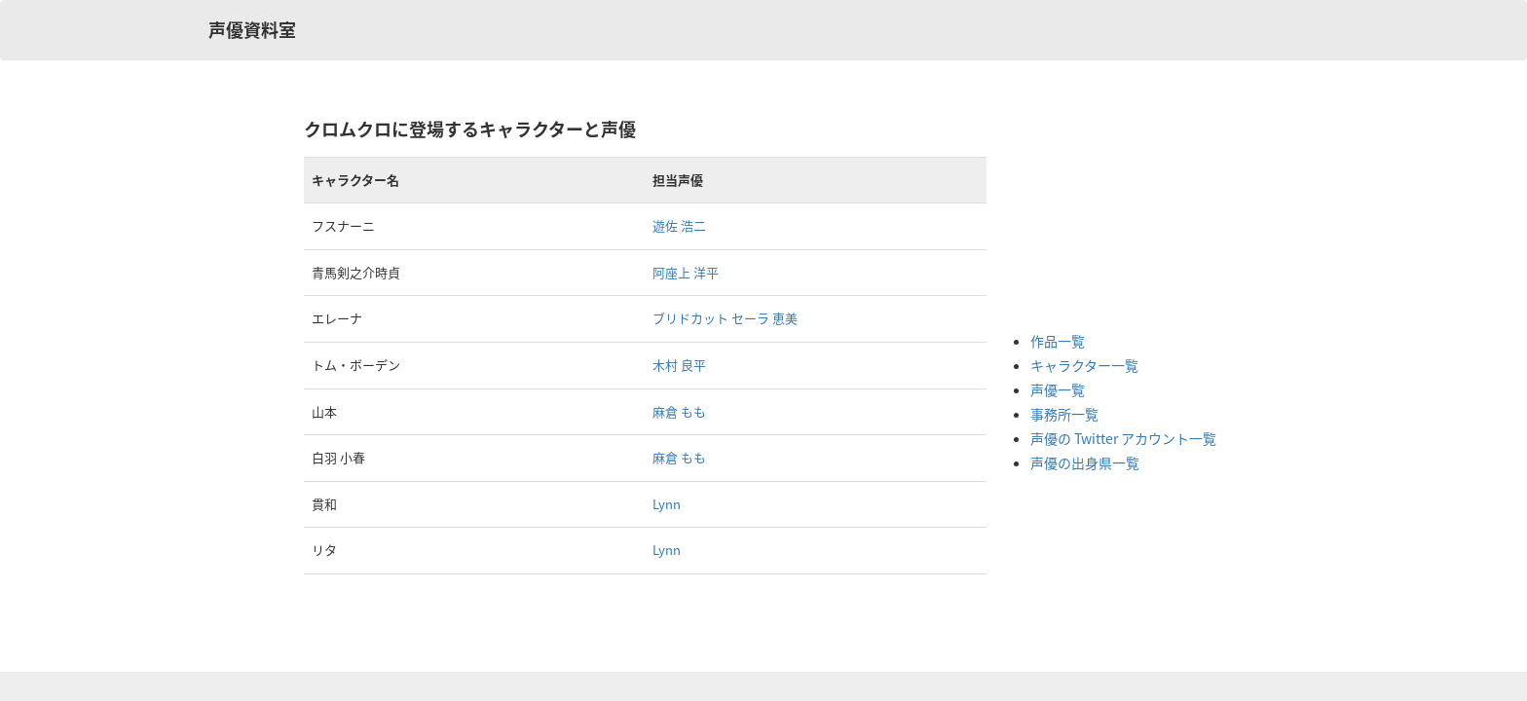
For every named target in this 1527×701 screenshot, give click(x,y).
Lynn (666, 504)
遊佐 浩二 (679, 225)
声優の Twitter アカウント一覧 (1123, 438)
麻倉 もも (679, 411)
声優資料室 (252, 30)
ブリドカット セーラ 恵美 (725, 318)
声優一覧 (1057, 389)
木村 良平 (679, 364)
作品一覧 (1057, 340)
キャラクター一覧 (1084, 365)
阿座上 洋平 (685, 272)
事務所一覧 (1064, 414)
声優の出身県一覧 (1084, 462)
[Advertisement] (1108, 214)
